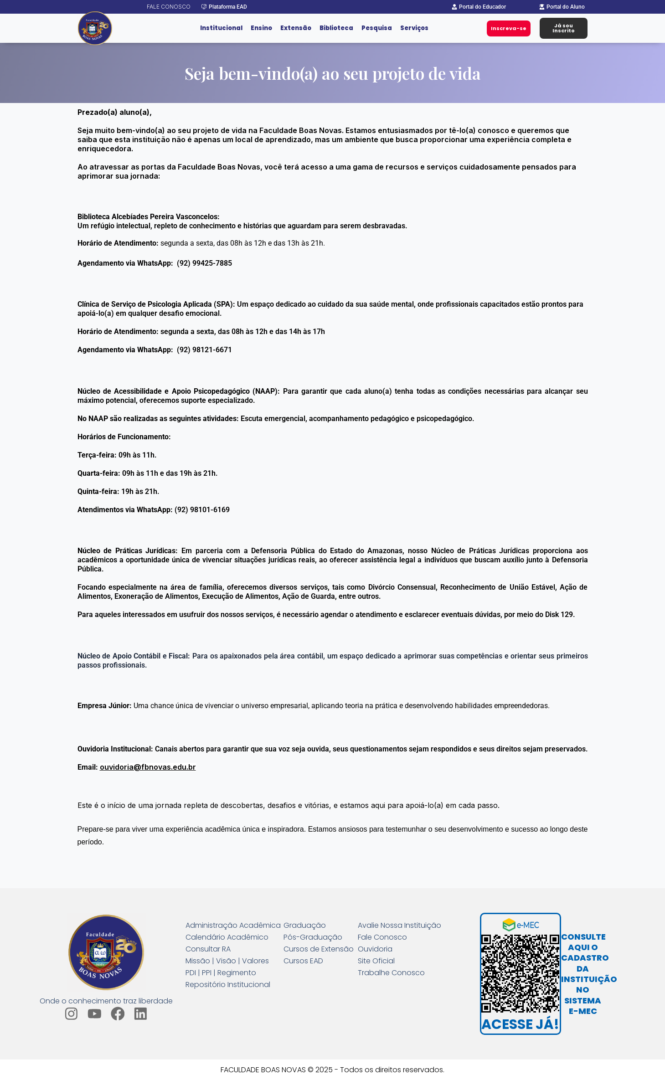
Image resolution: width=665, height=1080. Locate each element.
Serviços (414, 28)
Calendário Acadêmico (227, 937)
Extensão (295, 28)
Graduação (305, 925)
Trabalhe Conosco (391, 973)
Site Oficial (376, 961)
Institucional (221, 28)
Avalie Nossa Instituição (399, 925)
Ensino (261, 28)
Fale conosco (169, 6)
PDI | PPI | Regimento (221, 973)
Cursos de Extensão (319, 949)
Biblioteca (336, 28)
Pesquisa (376, 28)
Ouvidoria (375, 949)
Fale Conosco (382, 937)
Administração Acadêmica (233, 925)
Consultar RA (208, 949)
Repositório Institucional (228, 984)
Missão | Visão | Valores (227, 961)
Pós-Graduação (313, 937)
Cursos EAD (303, 961)
